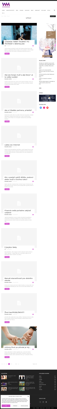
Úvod (2, 16)
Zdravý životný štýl (10, 10)
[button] (28, 396)
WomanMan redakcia (8, 112)
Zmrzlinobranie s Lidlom (12, 375)
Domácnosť (37, 10)
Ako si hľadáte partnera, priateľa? (18, 110)
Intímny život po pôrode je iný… (17, 347)
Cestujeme (43, 10)
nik (5, 249)
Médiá (32, 10)
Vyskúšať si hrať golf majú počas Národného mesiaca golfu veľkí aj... (29, 383)
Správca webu (48, 407)
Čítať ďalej (7, 53)
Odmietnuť (15, 405)
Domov (3, 10)
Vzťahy (48, 10)
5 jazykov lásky (11, 247)
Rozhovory (27, 10)
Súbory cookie (42, 407)
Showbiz (21, 10)
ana (5, 45)
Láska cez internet (12, 145)
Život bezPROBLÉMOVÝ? (14, 312)
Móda (17, 10)
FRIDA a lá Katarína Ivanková (45, 78)
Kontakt (52, 407)
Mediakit (37, 407)
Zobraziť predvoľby (24, 405)
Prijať (6, 405)
